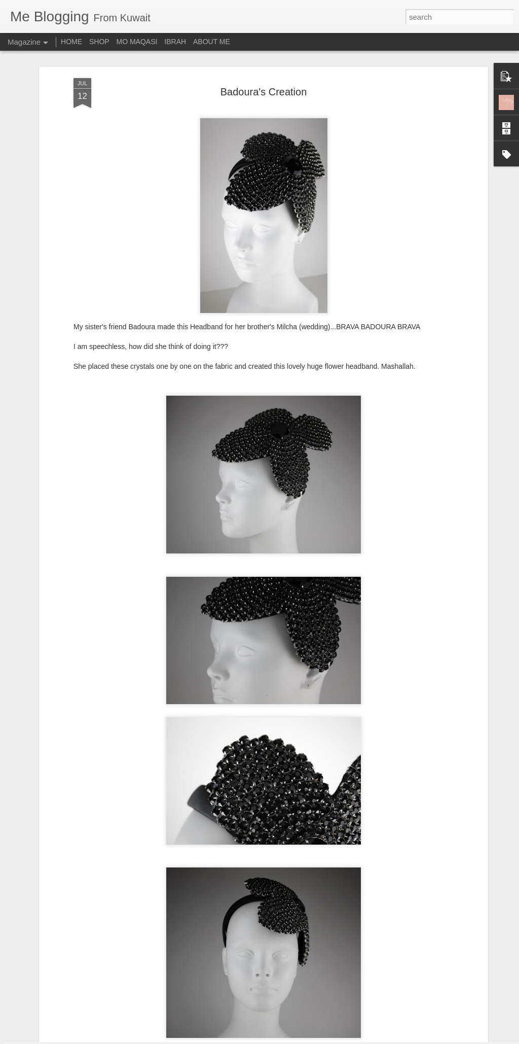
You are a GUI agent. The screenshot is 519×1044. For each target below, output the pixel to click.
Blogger (291, 1038)
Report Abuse (321, 1038)
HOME (71, 42)
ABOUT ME (211, 42)
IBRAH (175, 42)
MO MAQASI (137, 42)
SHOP (99, 42)
